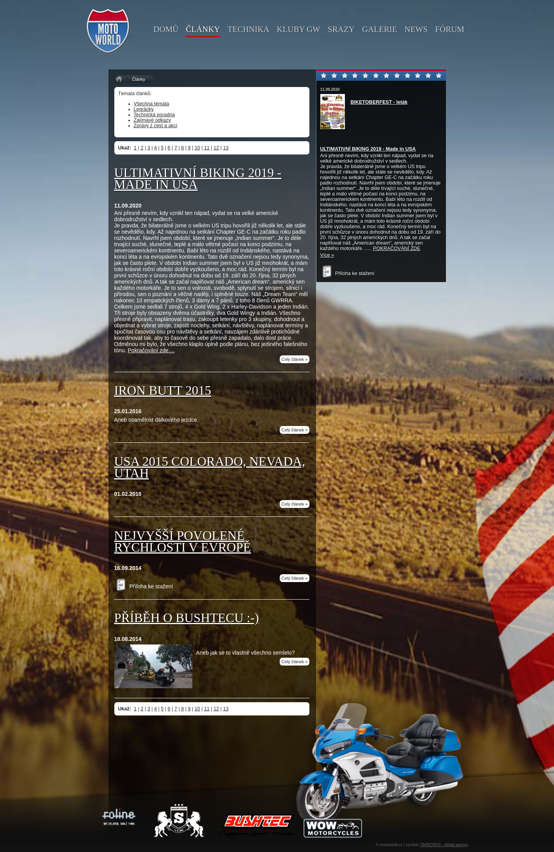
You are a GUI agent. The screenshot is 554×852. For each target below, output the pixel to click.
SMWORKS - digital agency (444, 845)
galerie (379, 29)
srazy (341, 29)
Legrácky (144, 109)
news (416, 29)
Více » (327, 255)
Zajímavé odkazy (152, 120)
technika (248, 29)
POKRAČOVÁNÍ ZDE (396, 248)
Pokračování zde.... (151, 350)
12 (216, 148)
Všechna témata (151, 103)
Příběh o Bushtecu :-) (186, 618)
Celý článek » (294, 359)
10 (197, 148)
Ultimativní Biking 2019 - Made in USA (198, 179)
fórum (449, 29)
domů (165, 29)
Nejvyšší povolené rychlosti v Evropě (182, 541)
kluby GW (298, 29)
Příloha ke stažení (143, 586)
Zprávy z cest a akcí (156, 125)
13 (226, 148)
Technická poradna (154, 114)
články (203, 29)
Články (139, 79)
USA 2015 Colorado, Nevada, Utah (209, 467)
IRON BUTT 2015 (162, 390)
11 (207, 148)
